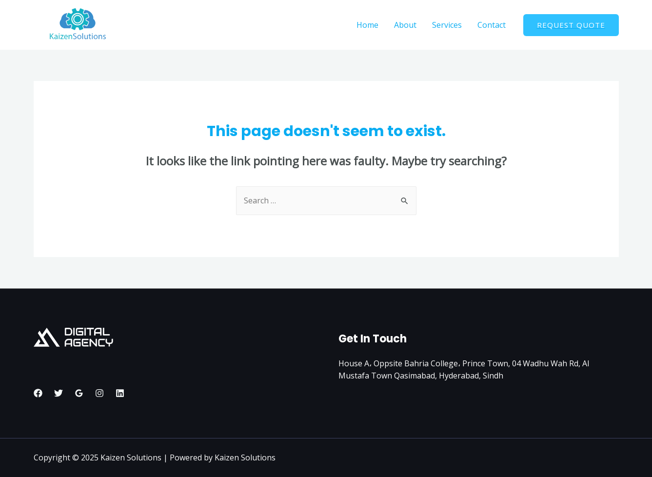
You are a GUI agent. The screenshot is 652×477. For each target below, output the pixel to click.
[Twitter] (58, 393)
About (405, 25)
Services (447, 25)
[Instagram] (99, 393)
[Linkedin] (120, 393)
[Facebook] (38, 393)
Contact (491, 25)
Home (367, 25)
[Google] (79, 393)
